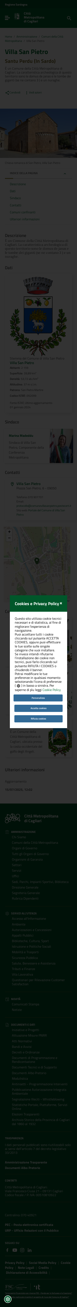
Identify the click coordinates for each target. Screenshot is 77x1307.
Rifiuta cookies (38, 685)
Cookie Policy (52, 656)
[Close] (61, 569)
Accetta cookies (39, 675)
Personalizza (38, 664)
